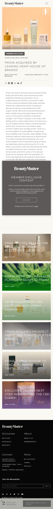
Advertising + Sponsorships (8, 460)
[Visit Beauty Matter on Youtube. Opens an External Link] (22, 494)
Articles (6, 438)
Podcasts (6, 441)
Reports (6, 445)
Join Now (26, 200)
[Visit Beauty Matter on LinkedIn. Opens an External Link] (3, 494)
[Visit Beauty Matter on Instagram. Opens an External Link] (7, 494)
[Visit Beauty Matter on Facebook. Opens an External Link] (11, 494)
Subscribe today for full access (36, 503)
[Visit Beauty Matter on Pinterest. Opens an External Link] (19, 494)
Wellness (16, 58)
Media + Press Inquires (13, 470)
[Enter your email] (23, 486)
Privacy (27, 466)
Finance (8, 58)
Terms (27, 462)
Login (36, 206)
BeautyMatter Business (11, 75)
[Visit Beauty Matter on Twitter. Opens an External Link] (15, 494)
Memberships (30, 441)
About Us (28, 438)
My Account (29, 459)
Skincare (24, 58)
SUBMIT (46, 486)
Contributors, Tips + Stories (12, 465)
